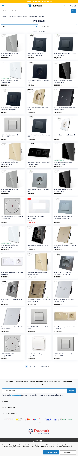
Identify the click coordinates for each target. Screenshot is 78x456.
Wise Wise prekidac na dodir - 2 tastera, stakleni (64, 190)
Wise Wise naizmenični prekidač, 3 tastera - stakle (65, 300)
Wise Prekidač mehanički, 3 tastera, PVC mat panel (10, 109)
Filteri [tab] (3, 26)
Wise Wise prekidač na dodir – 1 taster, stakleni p (11, 163)
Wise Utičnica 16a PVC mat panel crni (38, 81)
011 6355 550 (40, 441)
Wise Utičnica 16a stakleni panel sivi (11, 300)
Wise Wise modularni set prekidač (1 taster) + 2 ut (38, 163)
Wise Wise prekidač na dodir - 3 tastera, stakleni (64, 81)
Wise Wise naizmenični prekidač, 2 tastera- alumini (39, 300)
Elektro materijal (32, 16)
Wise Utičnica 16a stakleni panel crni (38, 246)
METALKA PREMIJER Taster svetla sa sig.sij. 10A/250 (12, 355)
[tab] (39, 401)
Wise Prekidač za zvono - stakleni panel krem (65, 246)
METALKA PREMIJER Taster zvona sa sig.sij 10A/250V (12, 217)
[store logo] (35, 5)
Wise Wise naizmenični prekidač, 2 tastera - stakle (65, 109)
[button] (67, 6)
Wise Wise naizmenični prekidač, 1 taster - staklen (12, 328)
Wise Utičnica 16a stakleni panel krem (38, 109)
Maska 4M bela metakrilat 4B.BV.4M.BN (36, 217)
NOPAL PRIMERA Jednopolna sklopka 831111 (10, 136)
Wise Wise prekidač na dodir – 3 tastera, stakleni (38, 273)
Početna (5, 16)
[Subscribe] (71, 390)
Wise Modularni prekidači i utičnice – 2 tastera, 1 (12, 273)
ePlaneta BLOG (15, 395)
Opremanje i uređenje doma (17, 16)
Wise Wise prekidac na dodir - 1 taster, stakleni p (64, 163)
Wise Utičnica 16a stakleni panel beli (64, 136)
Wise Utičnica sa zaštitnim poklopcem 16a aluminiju (62, 273)
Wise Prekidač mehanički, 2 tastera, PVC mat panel (36, 54)
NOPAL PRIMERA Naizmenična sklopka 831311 (63, 355)
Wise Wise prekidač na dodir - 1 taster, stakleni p (11, 54)
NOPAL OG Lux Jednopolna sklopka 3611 (36, 355)
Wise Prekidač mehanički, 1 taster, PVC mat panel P (65, 54)
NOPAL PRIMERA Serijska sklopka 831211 (38, 328)
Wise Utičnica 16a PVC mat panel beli (38, 190)
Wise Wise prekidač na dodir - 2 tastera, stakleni (11, 81)
